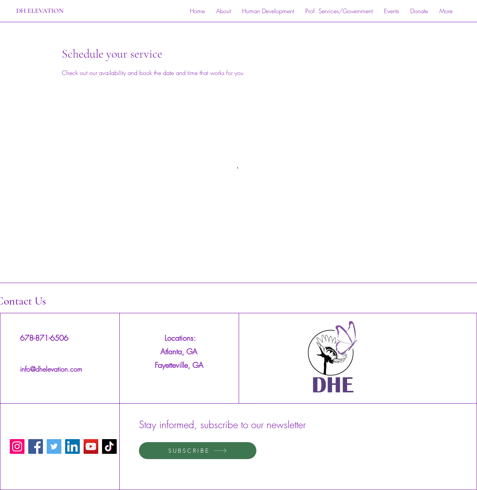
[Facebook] (35, 446)
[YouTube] (91, 446)
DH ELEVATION (40, 10)
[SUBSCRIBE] (197, 450)
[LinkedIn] (72, 446)
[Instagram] (17, 446)
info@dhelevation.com (51, 369)
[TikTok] (109, 446)
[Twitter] (54, 446)
